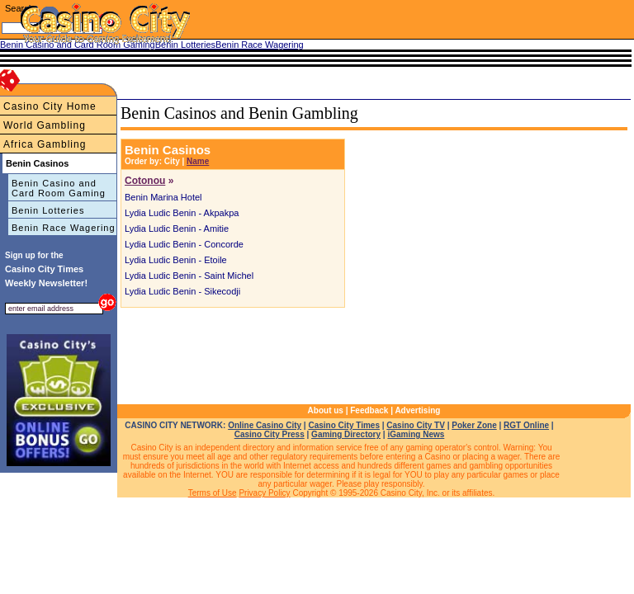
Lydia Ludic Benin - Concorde (184, 244)
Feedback (369, 410)
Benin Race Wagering (64, 228)
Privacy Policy (264, 492)
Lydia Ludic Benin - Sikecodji (182, 291)
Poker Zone (474, 425)
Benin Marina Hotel (163, 197)
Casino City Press (269, 434)
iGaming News (415, 434)
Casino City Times (344, 425)
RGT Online (526, 425)
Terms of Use (212, 492)
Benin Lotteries (48, 210)
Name (198, 161)
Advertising (417, 410)
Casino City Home (50, 106)
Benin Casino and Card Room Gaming (59, 188)
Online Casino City (264, 425)
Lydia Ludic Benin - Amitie (177, 228)
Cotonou (145, 180)
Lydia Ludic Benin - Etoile (176, 260)
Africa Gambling (44, 144)
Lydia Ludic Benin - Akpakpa (182, 213)
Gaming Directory (346, 434)
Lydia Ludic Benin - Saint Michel (189, 275)
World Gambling (44, 125)
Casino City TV (415, 425)
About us (325, 410)
